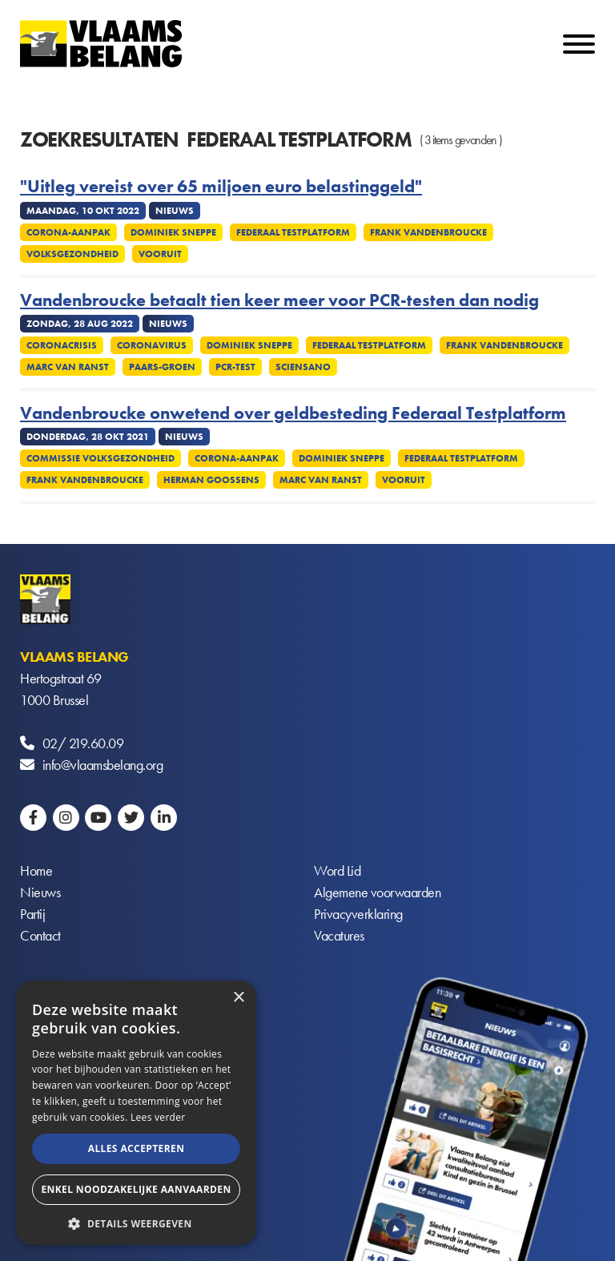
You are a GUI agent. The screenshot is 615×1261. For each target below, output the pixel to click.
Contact (40, 935)
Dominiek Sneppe (173, 232)
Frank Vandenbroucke (428, 232)
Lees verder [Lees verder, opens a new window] (158, 1117)
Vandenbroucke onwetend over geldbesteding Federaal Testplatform (293, 413)
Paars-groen (162, 367)
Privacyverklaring (358, 913)
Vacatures (339, 935)
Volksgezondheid (72, 254)
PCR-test (235, 367)
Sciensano (303, 367)
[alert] (136, 1113)
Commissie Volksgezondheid (100, 458)
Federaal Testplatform (293, 232)
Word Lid (337, 870)
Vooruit (160, 254)
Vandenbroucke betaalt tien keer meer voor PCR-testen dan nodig (279, 300)
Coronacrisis (61, 345)
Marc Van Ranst (67, 367)
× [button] (238, 998)
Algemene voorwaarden (377, 892)
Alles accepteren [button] (136, 1148)
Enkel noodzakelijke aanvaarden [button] (136, 1189)
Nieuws (40, 892)
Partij (32, 913)
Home (36, 870)
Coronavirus (152, 345)
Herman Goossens (211, 479)
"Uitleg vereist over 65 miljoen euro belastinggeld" (221, 186)
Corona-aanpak (68, 232)
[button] (136, 1222)
